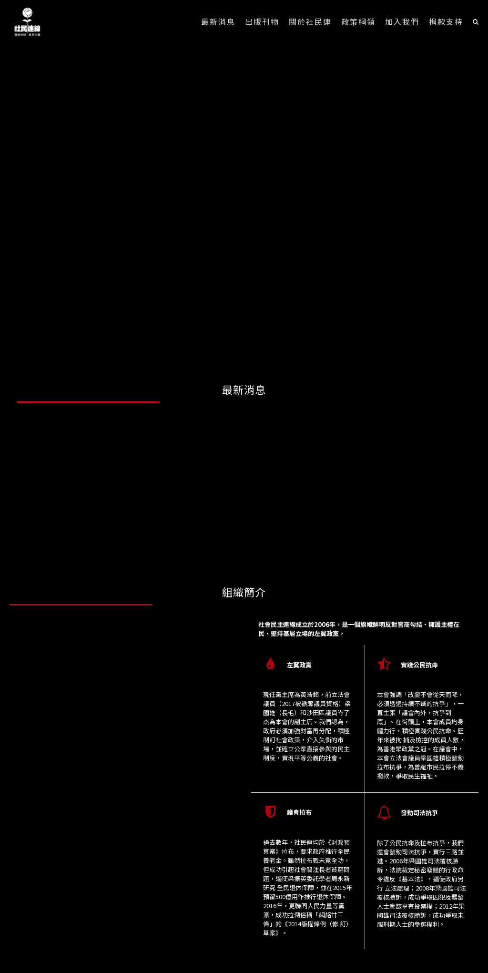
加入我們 (402, 21)
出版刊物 (262, 21)
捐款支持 (446, 21)
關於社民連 (310, 21)
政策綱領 (358, 21)
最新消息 (218, 21)
